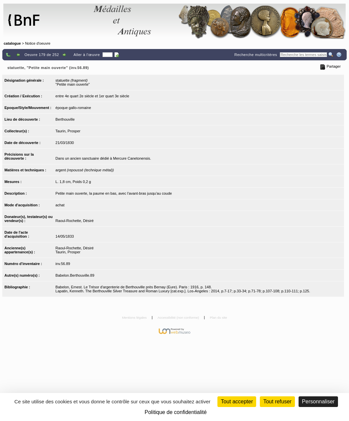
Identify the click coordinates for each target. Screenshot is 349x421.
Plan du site (218, 317)
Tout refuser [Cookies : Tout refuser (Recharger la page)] (277, 401)
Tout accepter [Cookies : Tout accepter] (237, 401)
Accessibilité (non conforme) (179, 317)
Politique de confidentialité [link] (176, 412)
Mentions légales (135, 317)
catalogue (12, 43)
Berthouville (64, 119)
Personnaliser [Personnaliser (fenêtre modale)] (318, 401)
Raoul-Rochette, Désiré (74, 221)
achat (59, 205)
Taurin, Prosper (67, 131)
